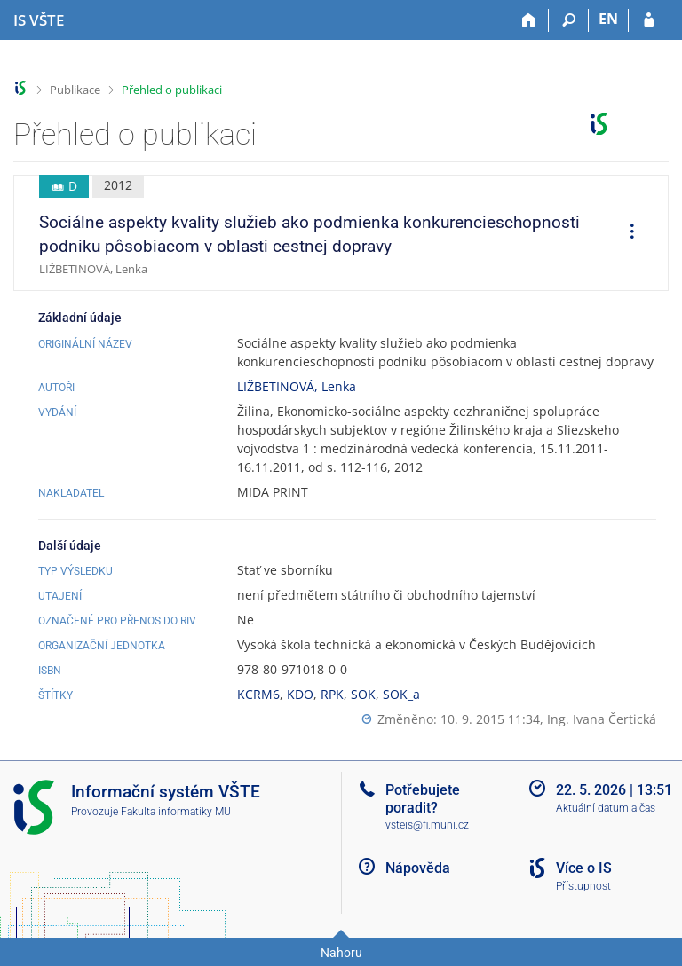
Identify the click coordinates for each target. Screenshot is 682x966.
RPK (332, 694)
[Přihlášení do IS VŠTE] (649, 20)
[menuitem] (626, 233)
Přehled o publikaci (172, 90)
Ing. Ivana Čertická (601, 719)
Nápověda (417, 868)
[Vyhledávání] (569, 20)
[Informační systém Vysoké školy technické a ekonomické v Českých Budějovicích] (38, 20)
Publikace (75, 90)
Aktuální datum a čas (605, 808)
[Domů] (529, 20)
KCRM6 (258, 694)
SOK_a (401, 694)
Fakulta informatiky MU (176, 811)
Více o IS (584, 868)
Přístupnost (583, 886)
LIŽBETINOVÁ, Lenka (296, 386)
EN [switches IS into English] (608, 18)
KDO (300, 694)
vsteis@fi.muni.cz (427, 825)
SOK (363, 694)
